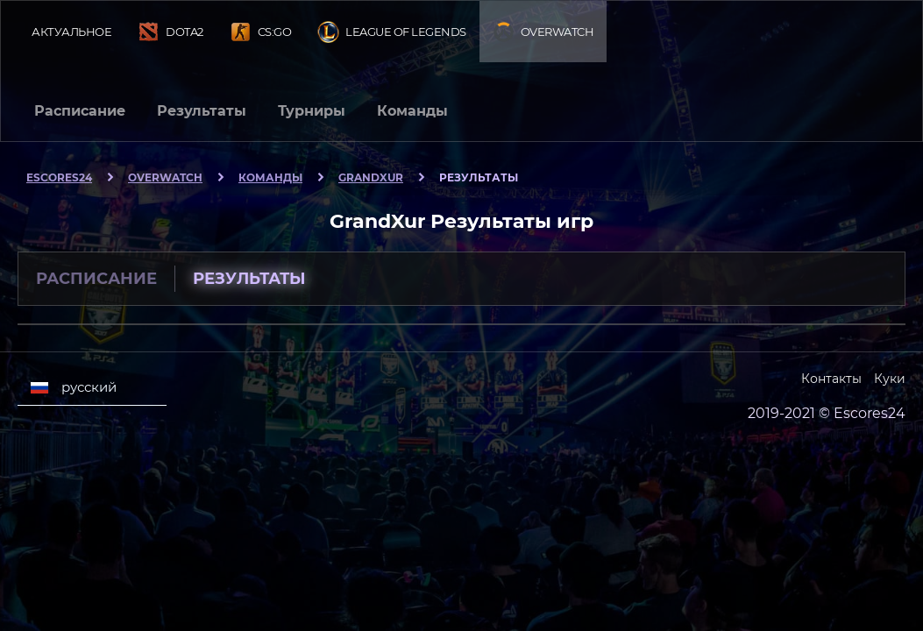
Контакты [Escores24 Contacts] (831, 378)
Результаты (201, 111)
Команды (412, 111)
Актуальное (71, 32)
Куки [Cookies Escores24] (889, 378)
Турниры (311, 111)
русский (74, 387)
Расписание (79, 111)
